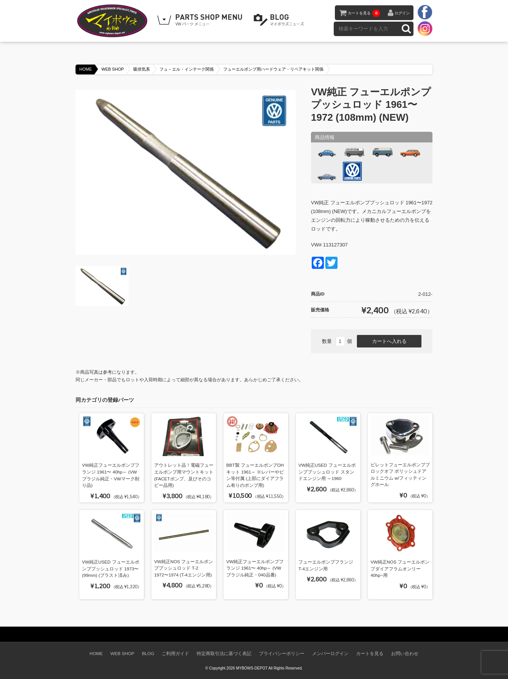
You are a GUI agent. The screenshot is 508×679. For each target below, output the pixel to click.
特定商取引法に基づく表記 (224, 653)
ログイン (402, 13)
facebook (424, 12)
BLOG (280, 20)
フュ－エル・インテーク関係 (186, 69)
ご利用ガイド (175, 653)
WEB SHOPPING (201, 20)
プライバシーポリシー (281, 653)
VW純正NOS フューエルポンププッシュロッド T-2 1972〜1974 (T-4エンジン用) (183, 568)
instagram (424, 28)
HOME (85, 69)
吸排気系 (141, 69)
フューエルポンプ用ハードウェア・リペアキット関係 (273, 69)
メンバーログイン (330, 653)
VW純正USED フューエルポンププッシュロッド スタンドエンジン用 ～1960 (327, 472)
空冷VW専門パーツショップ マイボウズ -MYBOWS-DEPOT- (113, 21)
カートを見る (364, 13)
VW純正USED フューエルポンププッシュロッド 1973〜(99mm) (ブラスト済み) (110, 568)
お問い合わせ (404, 653)
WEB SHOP (112, 69)
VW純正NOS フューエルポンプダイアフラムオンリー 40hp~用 (400, 568)
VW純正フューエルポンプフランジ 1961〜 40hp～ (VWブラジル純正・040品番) (255, 568)
